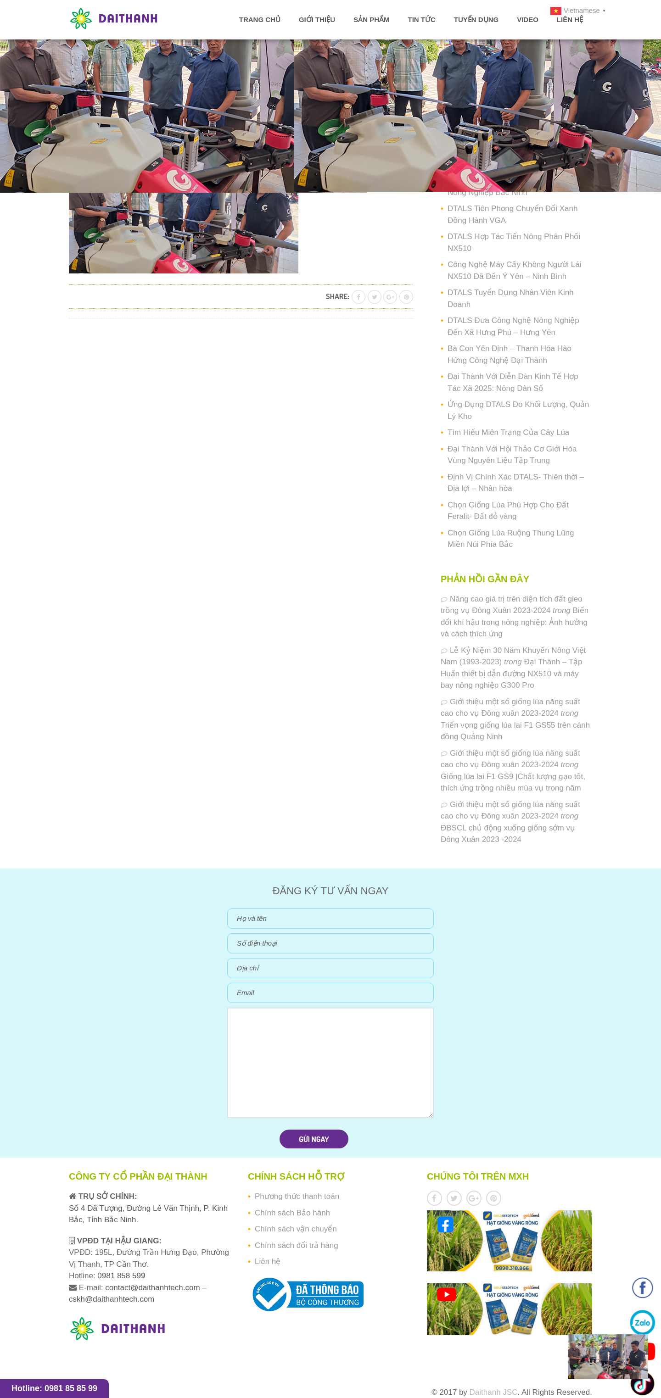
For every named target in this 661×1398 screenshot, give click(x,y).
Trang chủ (259, 19)
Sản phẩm (371, 19)
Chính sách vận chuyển (296, 1229)
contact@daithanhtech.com (153, 1287)
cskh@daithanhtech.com (111, 1299)
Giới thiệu (317, 19)
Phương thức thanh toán (297, 1196)
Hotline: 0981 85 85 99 (54, 1388)
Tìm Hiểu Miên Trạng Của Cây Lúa (508, 432)
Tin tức (421, 19)
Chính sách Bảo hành (292, 1213)
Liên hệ (570, 19)
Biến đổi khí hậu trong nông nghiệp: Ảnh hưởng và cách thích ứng (514, 622)
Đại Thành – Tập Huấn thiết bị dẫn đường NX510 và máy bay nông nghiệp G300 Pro (512, 673)
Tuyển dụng (476, 19)
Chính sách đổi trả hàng (296, 1245)
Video (527, 19)
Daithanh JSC (494, 1392)
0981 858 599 (120, 1275)
